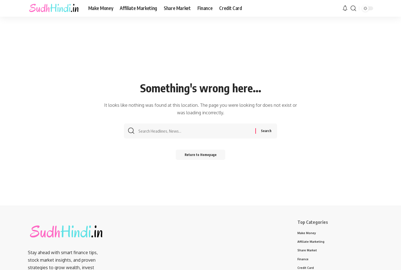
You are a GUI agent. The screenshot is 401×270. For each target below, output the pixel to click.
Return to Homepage (200, 156)
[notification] (345, 8)
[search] (353, 8)
